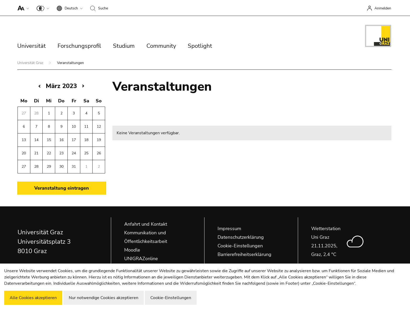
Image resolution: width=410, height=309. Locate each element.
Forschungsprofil (79, 46)
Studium (124, 46)
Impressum (229, 228)
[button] (22, 8)
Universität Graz (30, 62)
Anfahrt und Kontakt (145, 224)
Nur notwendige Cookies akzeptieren (103, 298)
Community (161, 46)
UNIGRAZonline (141, 258)
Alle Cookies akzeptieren (33, 298)
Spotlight (200, 46)
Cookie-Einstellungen (240, 246)
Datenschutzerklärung (241, 237)
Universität (31, 46)
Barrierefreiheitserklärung (244, 254)
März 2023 (61, 86)
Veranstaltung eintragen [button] (61, 188)
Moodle (132, 250)
